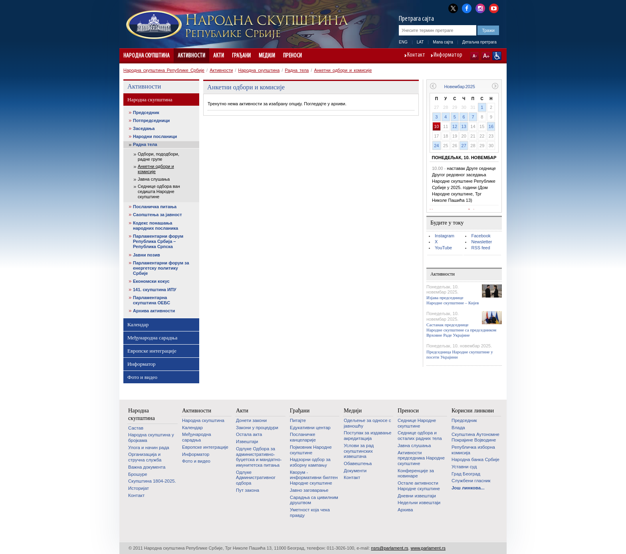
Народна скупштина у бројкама (151, 437)
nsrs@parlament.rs (389, 548)
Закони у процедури (257, 427)
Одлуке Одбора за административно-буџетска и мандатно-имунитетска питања (259, 456)
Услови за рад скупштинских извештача (359, 451)
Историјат (138, 488)
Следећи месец (495, 86)
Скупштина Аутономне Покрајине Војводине (475, 437)
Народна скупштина (146, 56)
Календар (138, 324)
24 (436, 145)
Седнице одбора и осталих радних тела (420, 435)
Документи (355, 470)
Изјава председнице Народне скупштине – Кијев (452, 300)
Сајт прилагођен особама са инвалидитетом (496, 55)
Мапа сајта (443, 42)
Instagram (444, 235)
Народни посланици (155, 136)
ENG (403, 42)
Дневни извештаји (417, 495)
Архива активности (154, 310)
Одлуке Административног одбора (255, 477)
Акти (218, 56)
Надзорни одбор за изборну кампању (310, 462)
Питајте (298, 420)
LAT (420, 42)
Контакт (416, 55)
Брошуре (137, 474)
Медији (267, 56)
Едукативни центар (310, 427)
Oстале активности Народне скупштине (419, 486)
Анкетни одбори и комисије (343, 70)
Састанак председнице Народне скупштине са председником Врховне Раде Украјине (461, 329)
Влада (458, 427)
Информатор (448, 55)
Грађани (241, 56)
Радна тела (297, 70)
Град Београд (466, 473)
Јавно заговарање (309, 490)
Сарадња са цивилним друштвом (314, 500)
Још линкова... (468, 487)
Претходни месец (433, 86)
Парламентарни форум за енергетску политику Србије (161, 268)
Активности (191, 56)
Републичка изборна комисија (473, 450)
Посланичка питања (154, 206)
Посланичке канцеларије (303, 437)
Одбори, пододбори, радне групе (158, 157)
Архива (405, 509)
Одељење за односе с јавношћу (367, 423)
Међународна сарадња (152, 338)
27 (464, 145)
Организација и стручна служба (144, 457)
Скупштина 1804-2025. (152, 481)
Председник (146, 112)
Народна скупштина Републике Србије (163, 70)
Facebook (480, 235)
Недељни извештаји (419, 502)
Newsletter (481, 241)
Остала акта (249, 434)
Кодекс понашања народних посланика (155, 226)
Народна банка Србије (475, 459)
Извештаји (247, 441)
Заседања (144, 128)
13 (464, 126)
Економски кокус (151, 281)
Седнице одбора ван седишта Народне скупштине (159, 191)
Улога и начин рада (148, 447)
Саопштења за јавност (157, 214)
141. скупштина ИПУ (154, 289)
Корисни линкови (473, 410)
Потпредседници (151, 120)
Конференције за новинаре (416, 473)
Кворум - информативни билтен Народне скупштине (314, 477)
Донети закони (251, 420)
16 (491, 126)
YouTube (443, 247)
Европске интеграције (151, 351)
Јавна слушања (154, 179)
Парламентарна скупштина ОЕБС (151, 300)
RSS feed (480, 247)
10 (436, 126)
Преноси (292, 56)
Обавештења (358, 463)
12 (454, 126)
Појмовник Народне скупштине (311, 450)
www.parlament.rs (428, 548)
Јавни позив (146, 254)
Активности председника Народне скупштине (421, 458)
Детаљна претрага (479, 42)
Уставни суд (464, 466)
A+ (485, 55)
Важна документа (146, 467)
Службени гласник (471, 480)
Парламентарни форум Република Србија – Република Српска (158, 241)
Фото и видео (142, 377)
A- (474, 55)
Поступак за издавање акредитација (367, 435)
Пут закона (247, 490)
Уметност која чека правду (310, 512)
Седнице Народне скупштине (417, 423)
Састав (135, 428)
